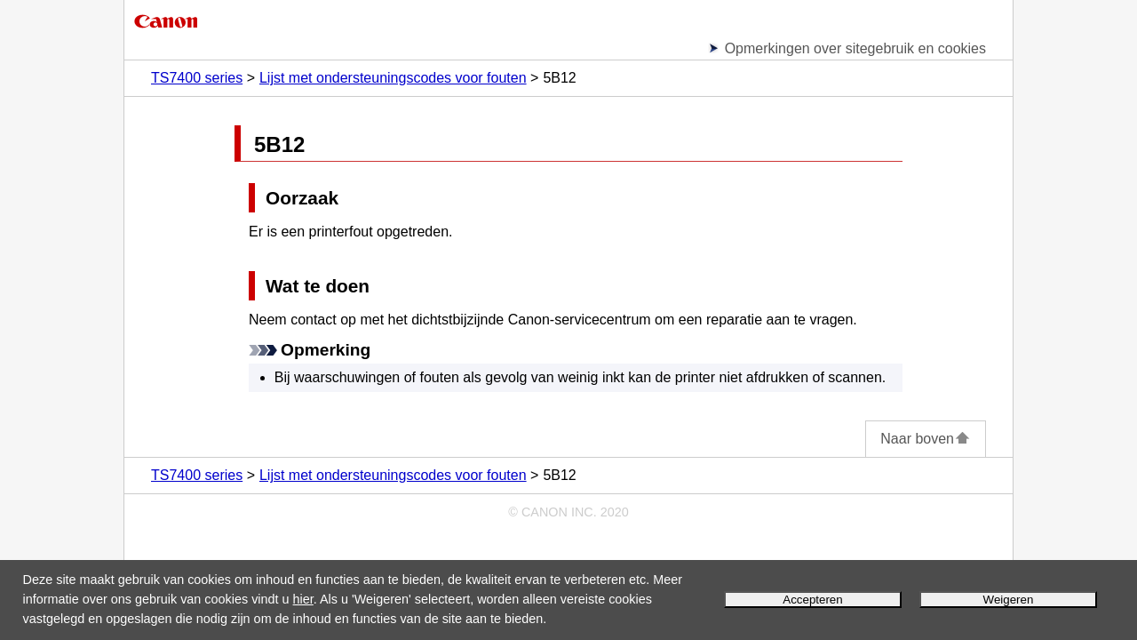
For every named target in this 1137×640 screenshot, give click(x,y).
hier (303, 599)
